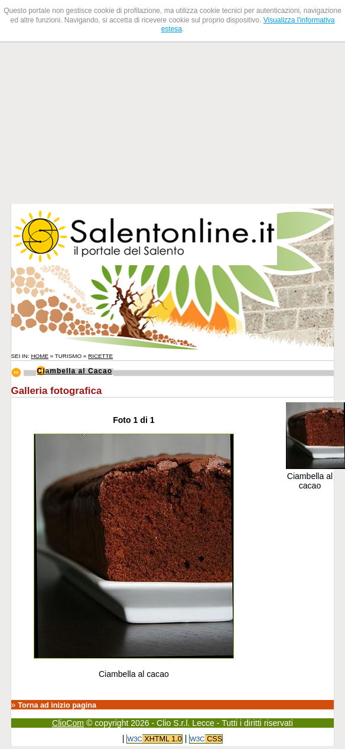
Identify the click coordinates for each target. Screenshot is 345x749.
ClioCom (68, 723)
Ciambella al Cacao (75, 371)
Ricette (100, 356)
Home (39, 356)
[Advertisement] (86, 122)
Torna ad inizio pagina (57, 705)
